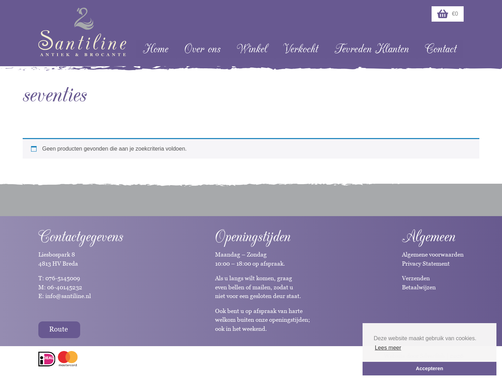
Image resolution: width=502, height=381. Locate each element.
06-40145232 (64, 287)
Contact (440, 49)
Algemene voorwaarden (433, 254)
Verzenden (416, 278)
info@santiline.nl (68, 295)
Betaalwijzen (419, 287)
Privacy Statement (426, 263)
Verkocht (300, 49)
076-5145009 (62, 278)
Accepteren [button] (429, 368)
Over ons (202, 49)
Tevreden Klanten (371, 49)
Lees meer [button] (388, 348)
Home (155, 49)
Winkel (252, 49)
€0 (447, 14)
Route (58, 329)
